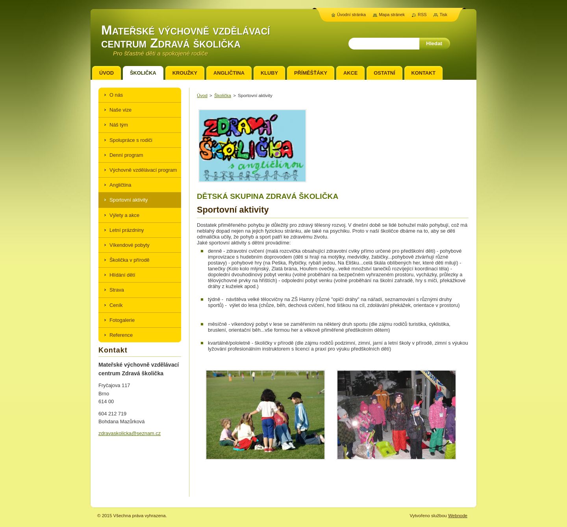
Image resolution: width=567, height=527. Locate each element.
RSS (422, 14)
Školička (222, 95)
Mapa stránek (392, 14)
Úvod (202, 95)
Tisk (443, 14)
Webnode (457, 515)
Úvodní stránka (351, 14)
